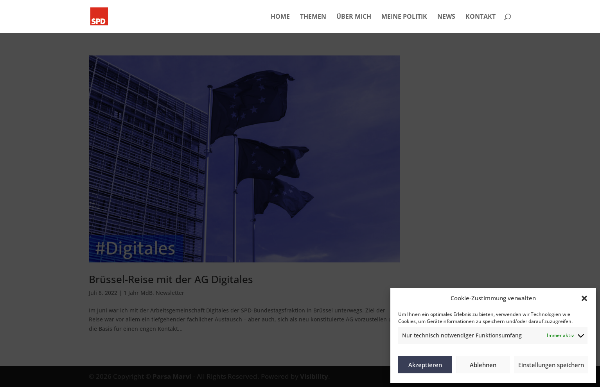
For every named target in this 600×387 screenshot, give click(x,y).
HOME (280, 17)
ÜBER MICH (353, 17)
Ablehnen (483, 365)
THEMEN (313, 17)
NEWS (446, 17)
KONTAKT (480, 17)
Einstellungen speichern (551, 365)
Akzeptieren (425, 365)
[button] (584, 298)
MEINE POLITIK (404, 17)
